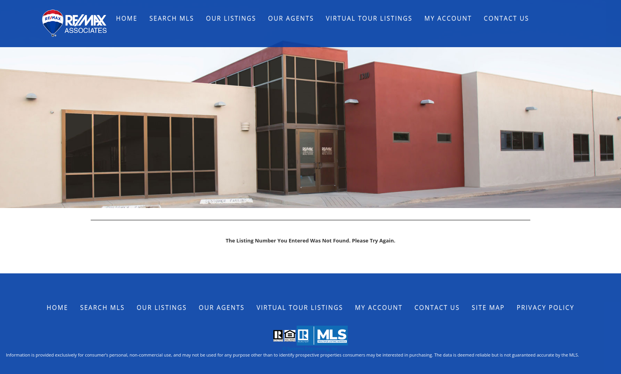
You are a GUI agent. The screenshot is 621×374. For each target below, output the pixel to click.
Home (126, 18)
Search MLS (171, 18)
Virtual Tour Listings (369, 18)
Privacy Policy (546, 307)
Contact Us (507, 18)
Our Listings (231, 18)
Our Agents (291, 18)
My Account (448, 18)
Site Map (488, 307)
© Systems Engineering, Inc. (310, 348)
